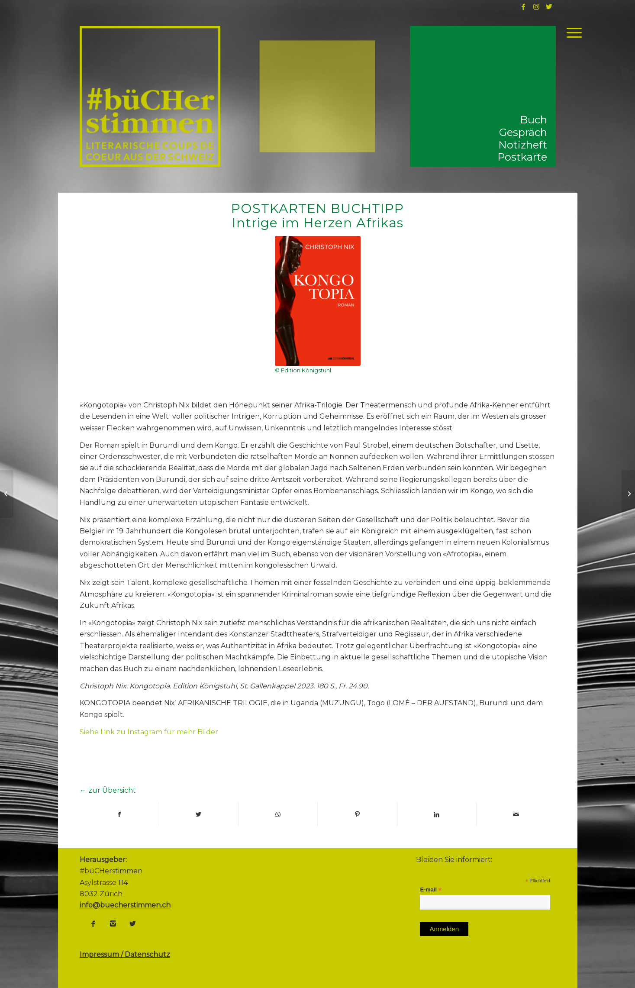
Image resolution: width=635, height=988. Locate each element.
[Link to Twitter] (549, 6)
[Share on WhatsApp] (278, 814)
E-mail (431, 890)
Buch (533, 119)
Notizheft (522, 145)
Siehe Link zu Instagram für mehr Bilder (149, 732)
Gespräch (523, 132)
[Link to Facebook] (523, 6)
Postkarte (522, 157)
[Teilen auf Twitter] (198, 814)
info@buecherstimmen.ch (125, 905)
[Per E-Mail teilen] (516, 814)
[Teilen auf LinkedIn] (436, 814)
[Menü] (571, 32)
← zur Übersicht (108, 790)
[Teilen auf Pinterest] (357, 814)
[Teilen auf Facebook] (119, 814)
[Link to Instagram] (536, 6)
